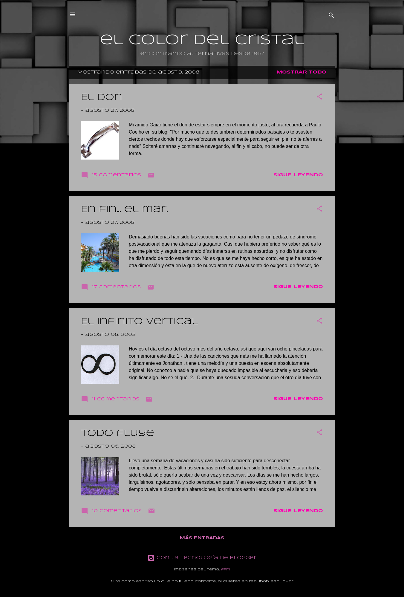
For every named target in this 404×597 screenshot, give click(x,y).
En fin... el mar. (124, 209)
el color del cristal (202, 40)
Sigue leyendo (298, 175)
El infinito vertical (139, 321)
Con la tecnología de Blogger (202, 558)
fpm (225, 569)
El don (101, 97)
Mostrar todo (301, 72)
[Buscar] (331, 16)
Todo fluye (117, 433)
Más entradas (202, 538)
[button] (319, 97)
